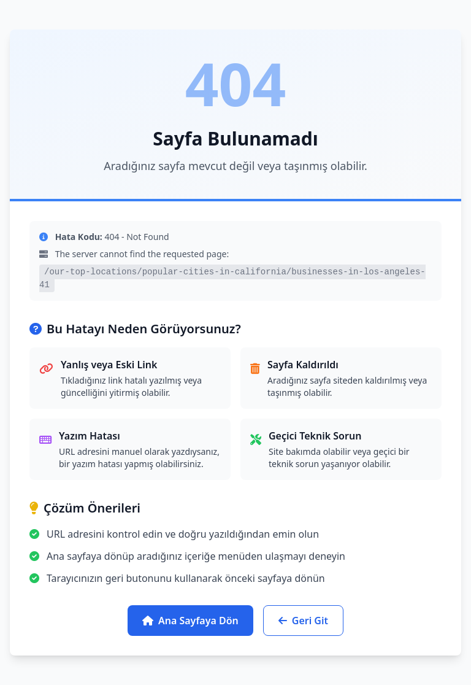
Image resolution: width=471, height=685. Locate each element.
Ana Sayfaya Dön (190, 620)
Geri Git (303, 620)
